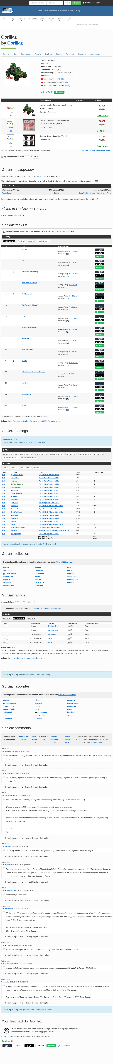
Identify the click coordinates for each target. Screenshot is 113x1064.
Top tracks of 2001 (54, 421)
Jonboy (6, 567)
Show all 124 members (67, 695)
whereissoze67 (9, 586)
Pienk (50, 638)
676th (67, 86)
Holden (38, 567)
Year (6, 467)
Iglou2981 (71, 700)
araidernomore (53, 630)
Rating (30, 241)
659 (72, 642)
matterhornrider (16, 493)
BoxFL (37, 576)
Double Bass (26, 338)
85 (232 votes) (73, 363)
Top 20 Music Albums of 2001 (49, 521)
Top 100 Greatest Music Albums (49, 509)
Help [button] (12, 19)
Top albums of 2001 (39, 658)
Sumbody (8, 846)
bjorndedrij (7, 571)
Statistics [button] (21, 19)
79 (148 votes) (73, 340)
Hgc (4, 715)
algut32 (38, 579)
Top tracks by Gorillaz (21, 421)
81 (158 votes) (73, 329)
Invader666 (39, 573)
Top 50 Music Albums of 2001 (49, 484)
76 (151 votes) (73, 307)
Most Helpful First (34, 739)
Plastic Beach (7, 193)
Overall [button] (42, 19)
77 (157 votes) (73, 318)
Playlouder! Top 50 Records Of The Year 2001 (54, 531)
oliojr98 (38, 706)
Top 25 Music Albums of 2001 (49, 478)
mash (37, 709)
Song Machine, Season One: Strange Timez (95, 193)
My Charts (47, 544)
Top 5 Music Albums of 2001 (48, 499)
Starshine (25, 383)
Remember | (88, 3)
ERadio (14, 496)
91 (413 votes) (73, 296)
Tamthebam (16, 487)
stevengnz (14, 518)
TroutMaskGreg (16, 512)
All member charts (10, 457)
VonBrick (70, 573)
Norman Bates (17, 475)
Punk (23, 316)
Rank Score (26, 467)
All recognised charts (29, 457)
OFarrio (13, 521)
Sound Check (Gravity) (29, 327)
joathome (14, 481)
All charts (7, 454)
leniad (13, 524)
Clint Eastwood (27, 294)
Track (21, 241)
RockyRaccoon (17, 484)
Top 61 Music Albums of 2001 (49, 481)
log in (11, 675)
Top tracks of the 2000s (38, 421)
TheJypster (8, 795)
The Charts (32, 19)
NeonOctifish (72, 703)
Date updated (19, 618)
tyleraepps (14, 499)
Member (31, 618)
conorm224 (52, 634)
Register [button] (77, 3)
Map (69, 567)
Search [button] (51, 19)
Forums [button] (68, 19)
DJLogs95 (39, 718)
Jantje (50, 642)
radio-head (71, 706)
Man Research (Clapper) (30, 305)
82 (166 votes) (73, 351)
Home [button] (4, 19)
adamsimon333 (73, 576)
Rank (15, 467)
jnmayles (70, 582)
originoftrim (9, 909)
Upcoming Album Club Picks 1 (49, 503)
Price (98, 100)
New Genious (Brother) (29, 283)
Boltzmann (9, 963)
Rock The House (27, 349)
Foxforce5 (14, 506)
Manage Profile (96, 742)
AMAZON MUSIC (99, 250)
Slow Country (26, 394)
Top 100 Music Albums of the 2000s (51, 506)
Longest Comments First (67, 739)
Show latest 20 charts (23, 454)
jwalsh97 (70, 712)
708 (72, 638)
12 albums (29, 176)
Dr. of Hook (39, 582)
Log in (3, 1036)
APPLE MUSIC (99, 253)
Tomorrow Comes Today (30, 272)
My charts (98, 454)
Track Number (9, 241)
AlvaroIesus (10, 890)
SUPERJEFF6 (8, 706)
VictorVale (9, 945)
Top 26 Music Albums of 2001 (49, 490)
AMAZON (40, 1046)
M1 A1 (24, 405)
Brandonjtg (7, 718)
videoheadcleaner (18, 527)
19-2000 (24, 361)
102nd (65, 82)
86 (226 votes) (73, 274)
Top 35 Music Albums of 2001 (49, 493)
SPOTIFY (59, 92)
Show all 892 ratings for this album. (48, 608)
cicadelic (14, 531)
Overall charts (41, 454)
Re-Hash (24, 249)
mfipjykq (6, 579)
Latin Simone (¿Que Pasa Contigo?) (34, 372)
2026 (3, 475)
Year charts (71, 454)
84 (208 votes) (73, 262)
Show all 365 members (64, 562)
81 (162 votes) (73, 396)
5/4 (23, 260)
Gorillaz (15, 43)
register (18, 675)
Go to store (102, 115)
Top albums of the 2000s (22, 658)
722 (72, 626)
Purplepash (16, 534)
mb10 (69, 571)
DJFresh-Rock (10, 573)
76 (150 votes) (73, 374)
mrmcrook (39, 586)
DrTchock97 (52, 626)
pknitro (7, 982)
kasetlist (38, 703)
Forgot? (97, 3)
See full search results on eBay (97, 150)
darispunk (7, 582)
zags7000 (15, 515)
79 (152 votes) (73, 285)
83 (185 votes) (73, 251)
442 (72, 630)
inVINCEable (40, 715)
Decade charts (56, 454)
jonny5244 (14, 503)
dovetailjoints (72, 579)
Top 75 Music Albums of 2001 (49, 496)
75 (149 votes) (73, 385)
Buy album (6, 1041)
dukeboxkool (8, 576)
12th (62, 79)
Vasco (69, 715)
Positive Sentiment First (54, 739)
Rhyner (14, 490)
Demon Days (28, 181)
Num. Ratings (43, 241)
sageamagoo (42, 712)
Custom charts (85, 454)
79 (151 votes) (73, 407)
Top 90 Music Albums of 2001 (49, 487)
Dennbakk (39, 571)
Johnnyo (8, 751)
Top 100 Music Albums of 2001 (49, 475)
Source (37, 467)
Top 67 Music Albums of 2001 (49, 534)
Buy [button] (59, 19)
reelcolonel (7, 712)
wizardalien (15, 478)
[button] (59, 69)
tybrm (69, 709)
